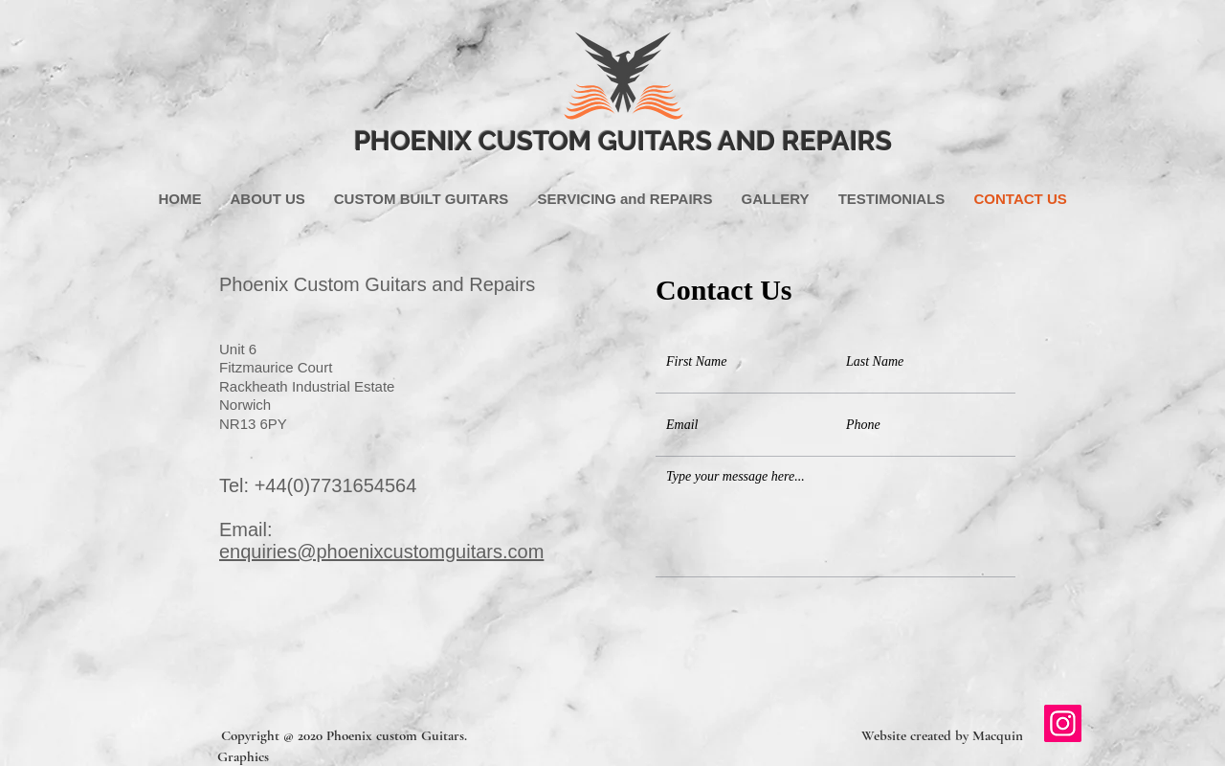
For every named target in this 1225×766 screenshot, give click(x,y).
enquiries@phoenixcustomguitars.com (381, 551)
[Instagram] (1062, 723)
